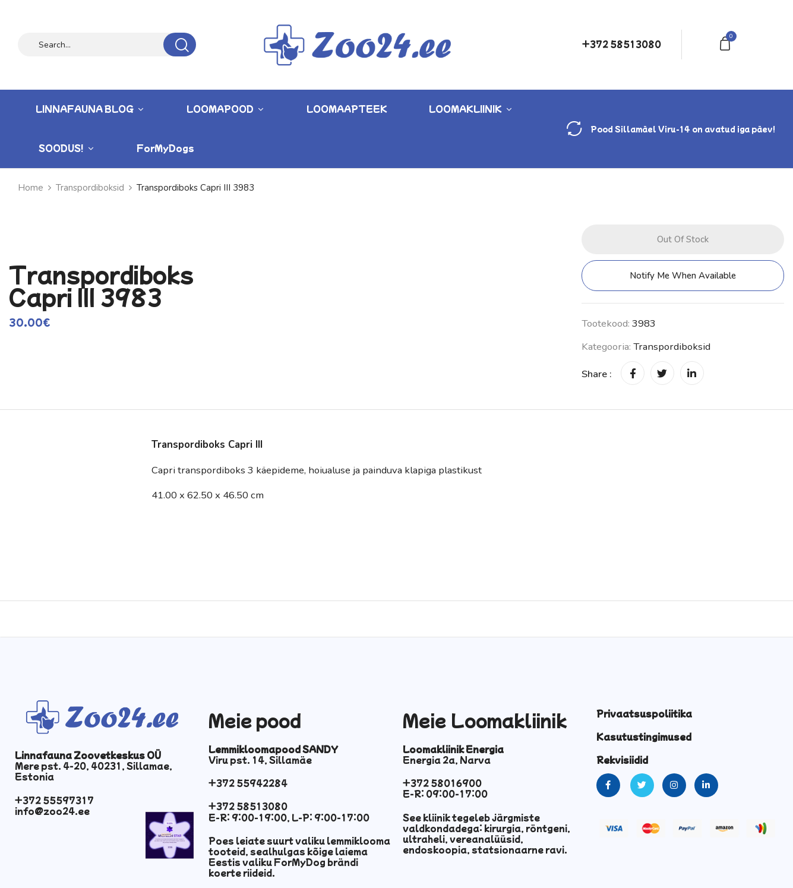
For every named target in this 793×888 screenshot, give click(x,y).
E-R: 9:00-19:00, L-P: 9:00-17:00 (288, 817)
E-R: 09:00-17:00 (445, 793)
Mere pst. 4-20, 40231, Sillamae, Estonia (93, 771)
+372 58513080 (621, 44)
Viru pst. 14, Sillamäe (260, 760)
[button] (727, 42)
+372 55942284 (247, 783)
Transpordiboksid (671, 346)
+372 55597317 (54, 800)
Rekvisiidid (622, 760)
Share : (597, 374)
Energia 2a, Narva (447, 760)
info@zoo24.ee (52, 811)
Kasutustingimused (643, 736)
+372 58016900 (442, 783)
